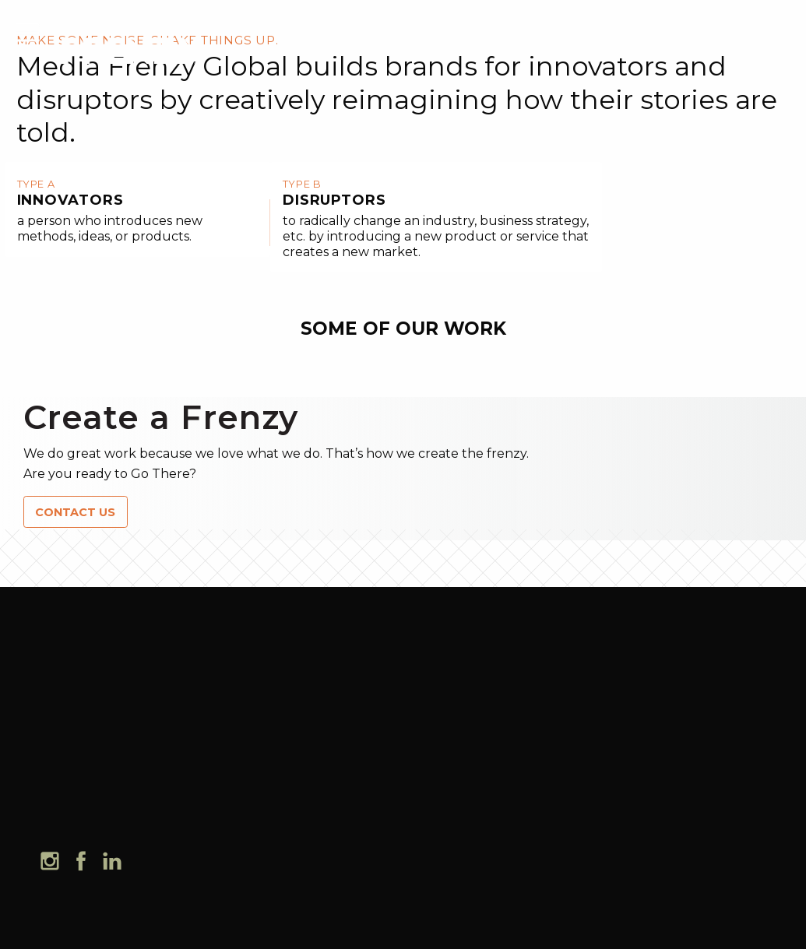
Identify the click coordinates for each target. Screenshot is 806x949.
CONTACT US (75, 512)
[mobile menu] (27, 30)
